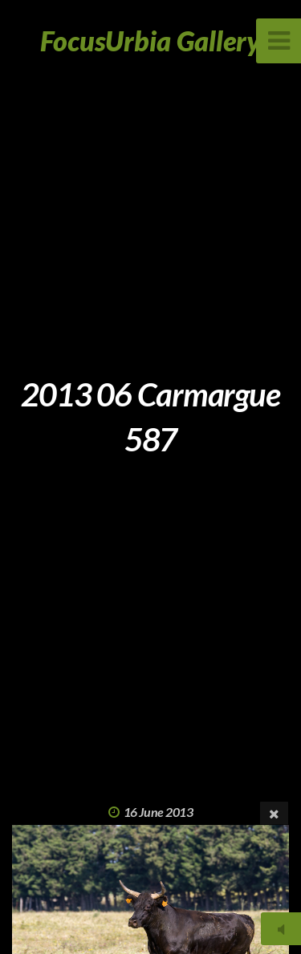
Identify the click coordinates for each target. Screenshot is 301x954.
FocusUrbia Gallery (150, 40)
